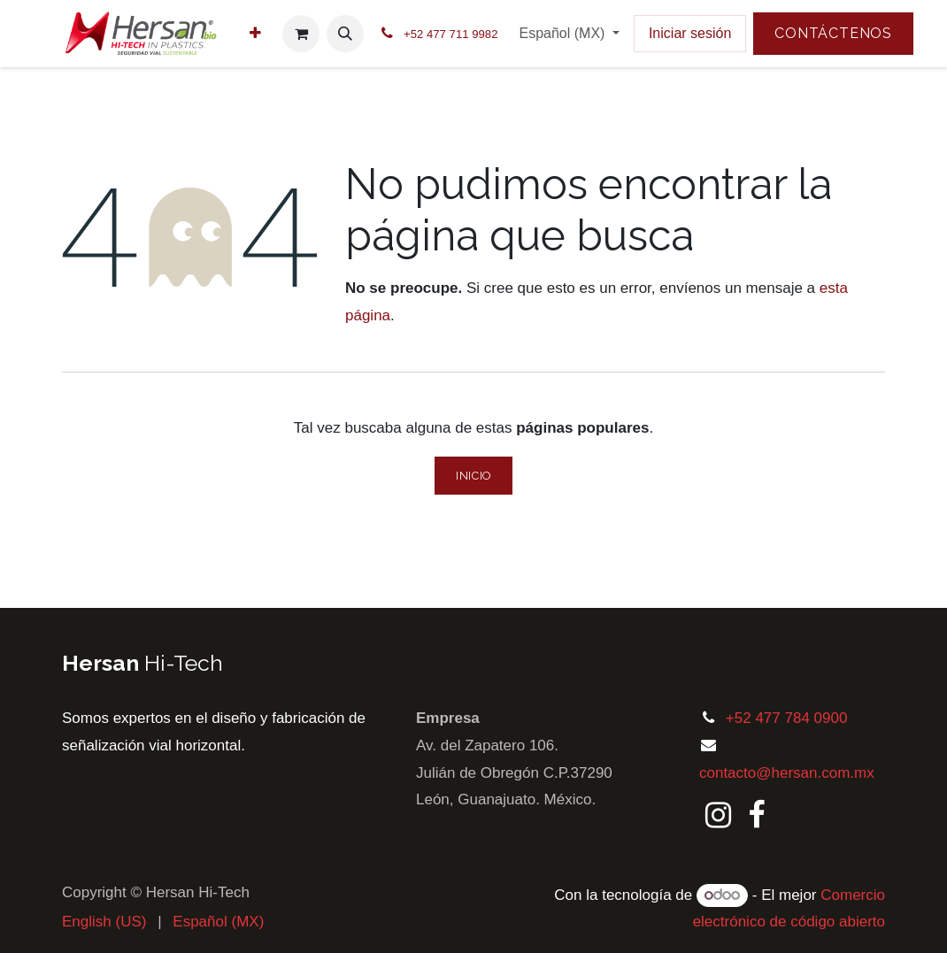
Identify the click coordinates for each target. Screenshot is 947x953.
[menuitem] (255, 34)
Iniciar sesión (690, 33)
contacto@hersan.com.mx (786, 773)
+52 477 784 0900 (787, 718)
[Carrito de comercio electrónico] (301, 33)
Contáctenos (833, 33)
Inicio (473, 475)
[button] (345, 33)
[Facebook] (756, 815)
